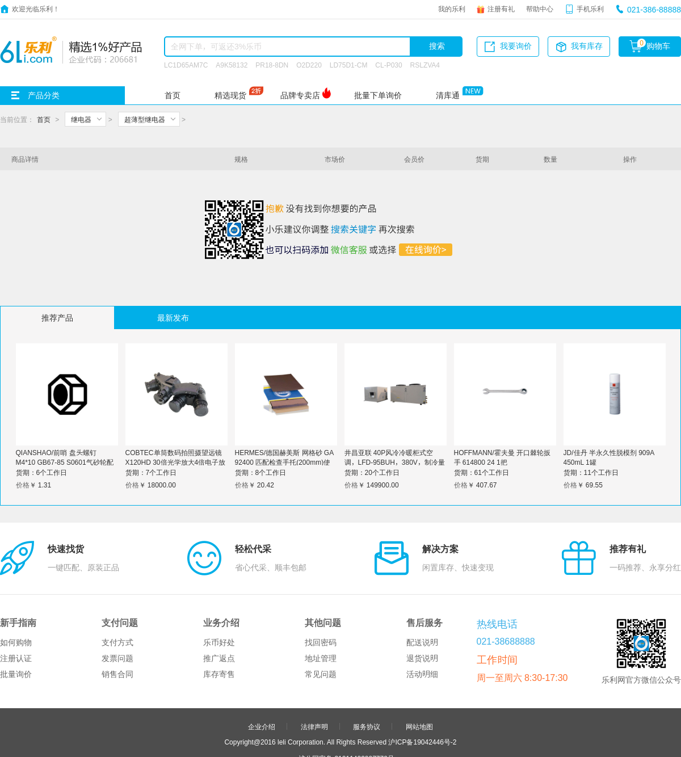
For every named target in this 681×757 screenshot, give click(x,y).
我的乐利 (451, 8)
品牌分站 (334, 737)
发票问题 (117, 605)
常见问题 (321, 621)
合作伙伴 (314, 721)
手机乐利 (590, 8)
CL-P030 (388, 64)
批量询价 (16, 621)
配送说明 (422, 589)
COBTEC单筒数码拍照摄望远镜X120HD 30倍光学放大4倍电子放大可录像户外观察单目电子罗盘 (175, 462)
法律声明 (314, 673)
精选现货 (230, 95)
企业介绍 (261, 673)
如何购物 (16, 589)
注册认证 (16, 605)
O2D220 (309, 64)
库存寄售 (219, 621)
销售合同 (117, 621)
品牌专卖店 (300, 95)
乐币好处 (219, 589)
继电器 (81, 119)
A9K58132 (231, 64)
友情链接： (291, 737)
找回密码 (321, 589)
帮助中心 (539, 8)
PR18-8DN (271, 64)
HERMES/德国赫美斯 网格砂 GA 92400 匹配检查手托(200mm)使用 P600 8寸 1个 (284, 462)
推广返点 (219, 605)
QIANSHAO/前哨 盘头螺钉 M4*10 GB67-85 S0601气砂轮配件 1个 (65, 462)
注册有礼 (501, 8)
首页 (172, 95)
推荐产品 (57, 318)
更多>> (385, 737)
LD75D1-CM (349, 64)
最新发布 (173, 318)
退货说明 (422, 605)
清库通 (448, 95)
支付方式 (117, 589)
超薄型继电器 (144, 119)
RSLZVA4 (425, 64)
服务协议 (366, 673)
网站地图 (419, 673)
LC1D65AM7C (186, 64)
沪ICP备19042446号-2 (422, 688)
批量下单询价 (378, 95)
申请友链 (366, 721)
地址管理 (321, 605)
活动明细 (422, 621)
